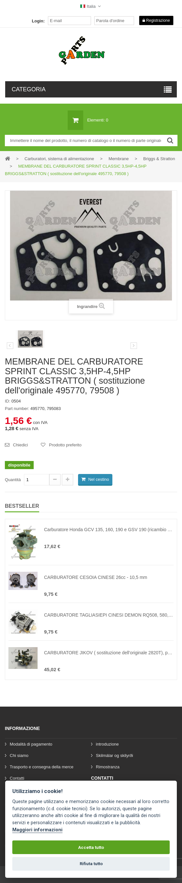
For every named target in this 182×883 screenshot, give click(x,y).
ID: (7, 401)
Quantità (13, 479)
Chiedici (20, 444)
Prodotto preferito (65, 444)
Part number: (17, 408)
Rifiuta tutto (91, 863)
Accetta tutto (91, 847)
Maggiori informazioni (37, 830)
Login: (38, 21)
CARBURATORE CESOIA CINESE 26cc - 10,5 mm (95, 577)
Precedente (10, 345)
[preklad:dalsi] (134, 345)
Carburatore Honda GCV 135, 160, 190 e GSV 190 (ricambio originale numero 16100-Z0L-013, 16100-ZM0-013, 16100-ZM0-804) (109, 529)
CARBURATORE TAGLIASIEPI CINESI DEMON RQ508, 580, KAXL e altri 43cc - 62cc (109, 615)
